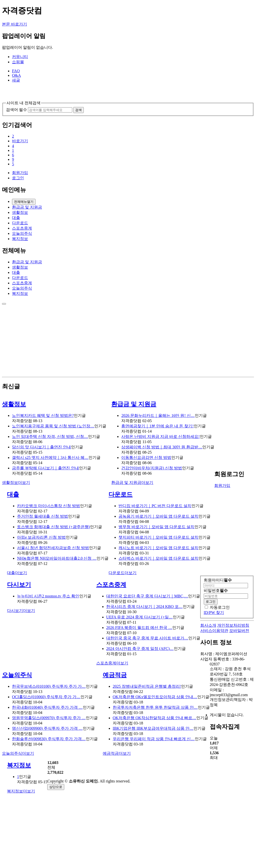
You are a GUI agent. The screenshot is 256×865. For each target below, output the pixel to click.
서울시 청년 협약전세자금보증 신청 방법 (53, 548)
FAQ (16, 71)
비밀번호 (216, 590)
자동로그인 (220, 607)
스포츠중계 (22, 228)
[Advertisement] (128, 340)
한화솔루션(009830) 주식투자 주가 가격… (49, 739)
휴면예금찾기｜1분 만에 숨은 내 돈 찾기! (157, 426)
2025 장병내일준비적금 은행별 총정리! (147, 686)
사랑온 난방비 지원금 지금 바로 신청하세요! (160, 436)
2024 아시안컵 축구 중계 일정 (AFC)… (140, 648)
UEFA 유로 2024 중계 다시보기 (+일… (139, 617)
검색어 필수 (16, 110)
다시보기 (19, 584)
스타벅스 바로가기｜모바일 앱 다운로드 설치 (158, 558)
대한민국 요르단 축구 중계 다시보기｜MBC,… (147, 596)
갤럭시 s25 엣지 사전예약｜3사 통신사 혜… (50, 457)
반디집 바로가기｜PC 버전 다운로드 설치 (155, 506)
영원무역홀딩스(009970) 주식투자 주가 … (49, 718)
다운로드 (20, 223)
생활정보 (20, 212)
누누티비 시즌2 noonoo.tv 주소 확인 (48, 596)
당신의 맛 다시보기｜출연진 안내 (41, 447)
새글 (16, 80)
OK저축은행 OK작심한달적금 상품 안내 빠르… (154, 718)
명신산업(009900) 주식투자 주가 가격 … (47, 728)
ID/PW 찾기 (214, 612)
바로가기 (20, 141)
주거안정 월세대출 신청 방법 (42, 516)
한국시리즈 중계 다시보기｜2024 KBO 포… (144, 606)
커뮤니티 (20, 57)
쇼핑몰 (18, 62)
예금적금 (115, 675)
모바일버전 (239, 630)
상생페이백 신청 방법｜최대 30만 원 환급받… (161, 447)
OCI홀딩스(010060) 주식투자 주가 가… (46, 697)
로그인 (18, 178)
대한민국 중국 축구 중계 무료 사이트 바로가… (147, 638)
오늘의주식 (22, 233)
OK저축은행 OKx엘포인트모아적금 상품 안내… (155, 697)
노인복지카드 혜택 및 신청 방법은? (43, 415)
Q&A (16, 75)
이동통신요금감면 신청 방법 (146, 457)
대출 (16, 218)
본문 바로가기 (14, 24)
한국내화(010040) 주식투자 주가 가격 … (47, 707)
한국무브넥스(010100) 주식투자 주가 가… (49, 686)
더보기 (16, 482)
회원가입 (20, 173)
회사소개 (208, 625)
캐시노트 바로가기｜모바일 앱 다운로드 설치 (158, 548)
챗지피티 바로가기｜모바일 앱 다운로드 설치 (158, 537)
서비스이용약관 (214, 630)
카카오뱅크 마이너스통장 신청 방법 (48, 506)
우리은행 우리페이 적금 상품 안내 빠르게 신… (154, 739)
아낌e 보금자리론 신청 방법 (41, 537)
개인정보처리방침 (233, 625)
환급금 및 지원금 (27, 207)
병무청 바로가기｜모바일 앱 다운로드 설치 (156, 527)
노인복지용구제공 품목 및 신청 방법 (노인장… (53, 426)
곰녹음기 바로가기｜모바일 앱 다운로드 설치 (158, 516)
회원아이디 (218, 580)
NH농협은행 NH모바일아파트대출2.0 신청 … (56, 558)
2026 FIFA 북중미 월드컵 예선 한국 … (139, 627)
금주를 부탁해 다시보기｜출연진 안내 (45, 468)
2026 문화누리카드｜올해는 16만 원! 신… (157, 415)
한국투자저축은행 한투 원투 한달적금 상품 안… (155, 707)
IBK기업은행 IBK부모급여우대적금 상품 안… (153, 728)
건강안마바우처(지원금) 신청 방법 (151, 468)
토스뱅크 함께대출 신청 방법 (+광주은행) (53, 527)
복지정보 (20, 239)
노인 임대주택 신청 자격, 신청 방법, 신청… (50, 436)
